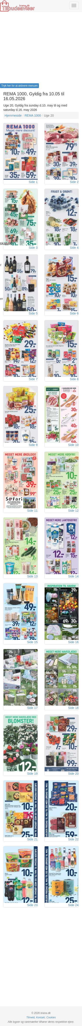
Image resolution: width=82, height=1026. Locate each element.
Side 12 (73, 510)
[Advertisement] (41, 49)
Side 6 (74, 313)
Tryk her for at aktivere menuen (19, 85)
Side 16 (73, 642)
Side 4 (74, 247)
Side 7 (33, 379)
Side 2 (74, 182)
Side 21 (32, 839)
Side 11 (32, 510)
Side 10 (73, 445)
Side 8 (74, 379)
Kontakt (40, 1017)
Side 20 (73, 773)
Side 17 (32, 708)
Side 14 (73, 576)
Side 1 (33, 182)
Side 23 (32, 905)
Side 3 (33, 247)
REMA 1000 (32, 115)
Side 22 (73, 839)
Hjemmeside (13, 115)
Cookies (51, 1017)
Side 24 (73, 905)
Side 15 (32, 642)
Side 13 (32, 576)
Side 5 (33, 313)
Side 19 (32, 773)
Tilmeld (30, 1017)
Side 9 (33, 445)
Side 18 (73, 708)
